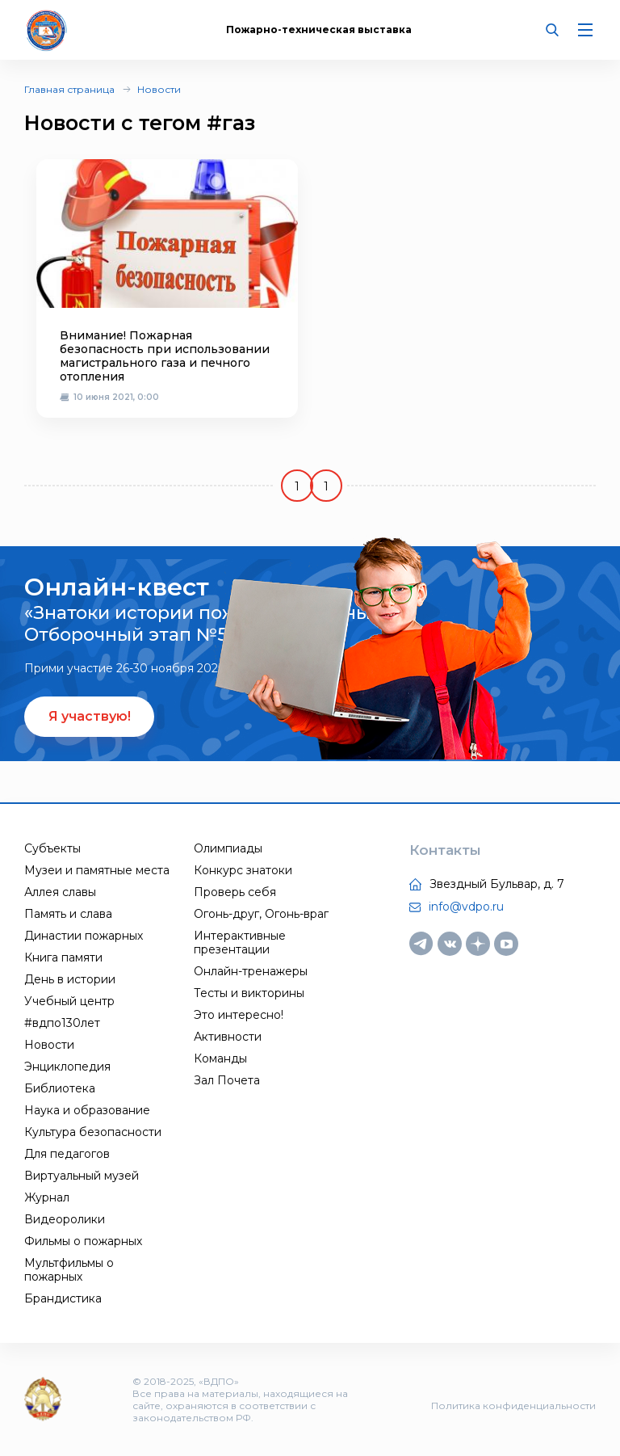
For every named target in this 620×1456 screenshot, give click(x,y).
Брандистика (63, 1298)
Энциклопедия (67, 1066)
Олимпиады (228, 848)
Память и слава (68, 914)
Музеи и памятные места (97, 870)
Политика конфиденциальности (513, 1405)
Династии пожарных (83, 935)
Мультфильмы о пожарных (69, 1270)
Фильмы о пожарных (83, 1241)
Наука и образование (87, 1110)
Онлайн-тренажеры (251, 971)
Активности (228, 1036)
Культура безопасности (92, 1132)
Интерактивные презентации (240, 942)
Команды (220, 1058)
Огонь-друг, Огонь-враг (261, 914)
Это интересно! (238, 1015)
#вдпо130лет (62, 1023)
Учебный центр (69, 1001)
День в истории (69, 979)
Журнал (46, 1197)
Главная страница (69, 89)
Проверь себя (235, 892)
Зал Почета (227, 1080)
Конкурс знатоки (243, 870)
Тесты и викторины (249, 993)
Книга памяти (63, 957)
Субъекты (52, 848)
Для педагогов (67, 1154)
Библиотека (59, 1088)
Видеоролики (64, 1219)
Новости (159, 89)
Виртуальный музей (81, 1175)
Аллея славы (60, 892)
